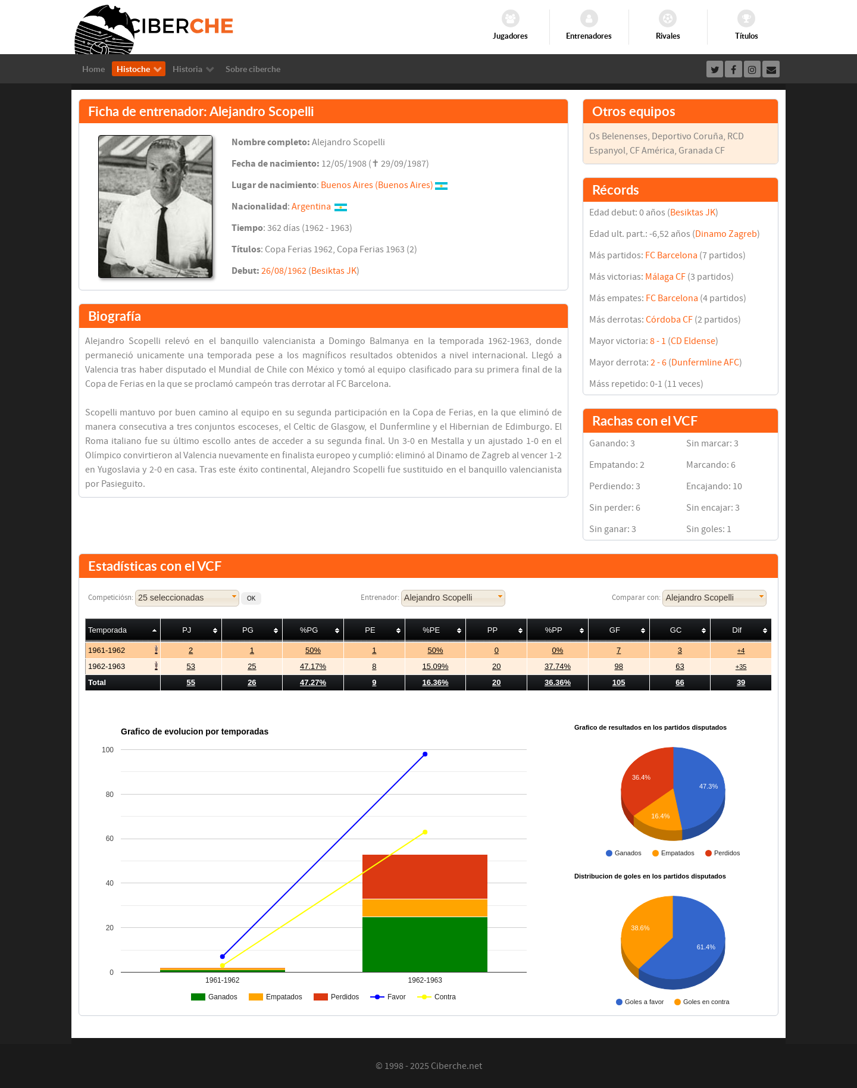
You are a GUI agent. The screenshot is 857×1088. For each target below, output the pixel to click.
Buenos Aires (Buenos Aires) (377, 185)
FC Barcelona (671, 255)
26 (252, 682)
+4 (741, 650)
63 (679, 666)
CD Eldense (693, 341)
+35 (741, 666)
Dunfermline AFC (705, 362)
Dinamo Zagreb (726, 234)
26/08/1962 (283, 270)
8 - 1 (658, 341)
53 (190, 666)
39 (741, 682)
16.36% (435, 682)
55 (190, 682)
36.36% (558, 682)
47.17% (313, 666)
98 (618, 666)
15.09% (435, 666)
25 (252, 666)
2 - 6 (658, 362)
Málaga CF (665, 276)
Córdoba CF (669, 319)
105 (618, 682)
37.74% (558, 666)
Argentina (311, 206)
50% (313, 650)
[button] (251, 598)
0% (558, 650)
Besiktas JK (333, 270)
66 (679, 682)
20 (496, 666)
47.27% (313, 682)
